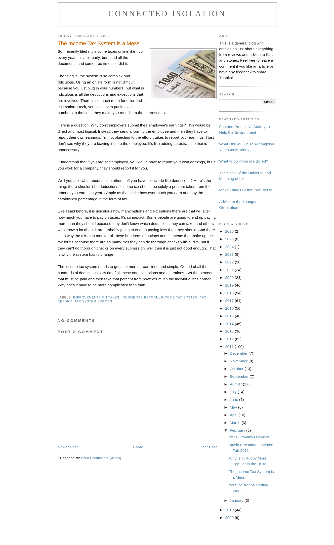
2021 (230, 270)
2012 (230, 339)
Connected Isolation (167, 13)
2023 (230, 254)
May (234, 407)
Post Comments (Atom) (101, 458)
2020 (230, 277)
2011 (230, 346)
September (240, 376)
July (234, 392)
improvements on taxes (96, 297)
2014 (230, 324)
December (239, 353)
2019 (230, 285)
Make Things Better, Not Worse (245, 190)
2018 (230, 293)
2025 (230, 239)
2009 (230, 517)
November (239, 361)
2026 (230, 231)
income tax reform (140, 297)
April (234, 415)
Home (138, 447)
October (237, 369)
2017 (230, 300)
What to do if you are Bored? (243, 161)
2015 (230, 316)
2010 (230, 510)
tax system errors (93, 301)
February (238, 430)
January (237, 500)
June (234, 399)
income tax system (179, 297)
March (235, 422)
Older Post (208, 447)
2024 (230, 247)
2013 (230, 331)
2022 (230, 262)
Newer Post (68, 447)
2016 (230, 308)
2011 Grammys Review (249, 437)
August (236, 384)
